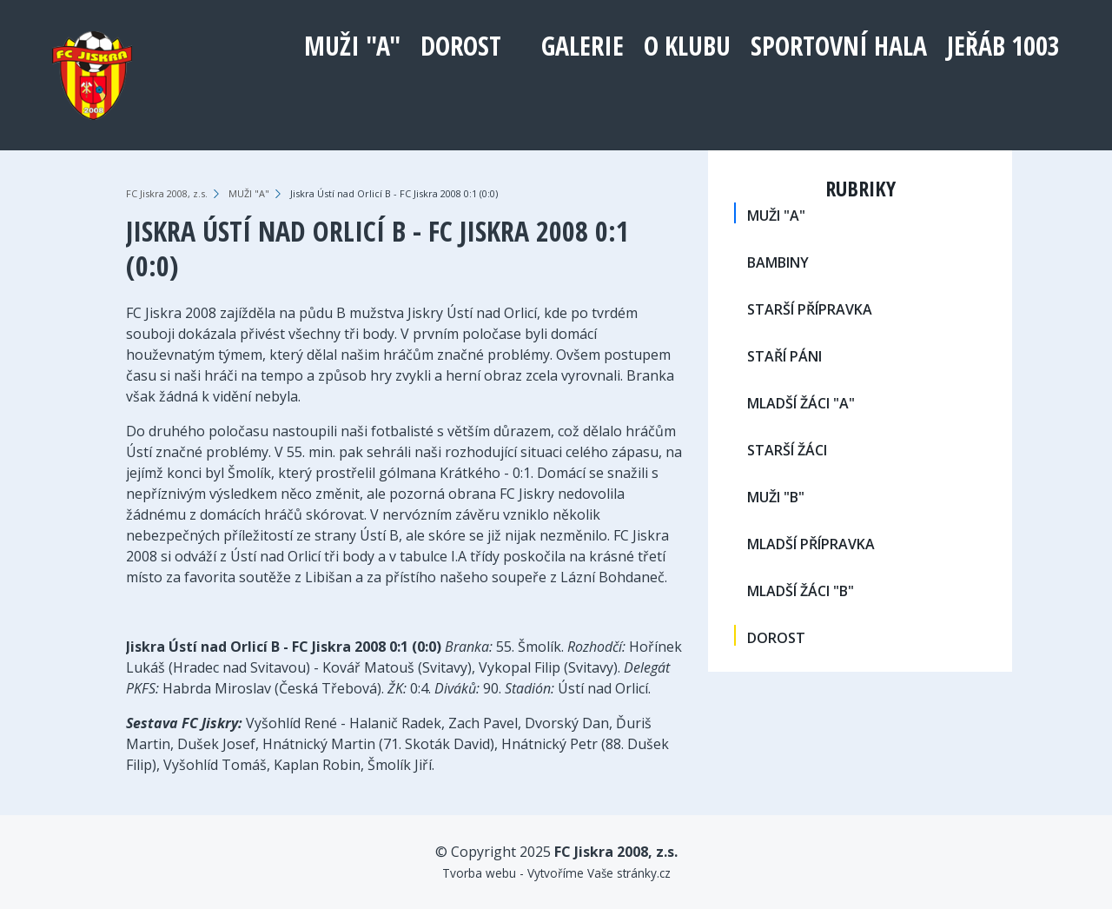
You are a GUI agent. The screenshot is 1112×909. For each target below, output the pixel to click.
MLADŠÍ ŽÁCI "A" (801, 403)
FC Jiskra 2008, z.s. (167, 193)
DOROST (460, 45)
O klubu (687, 45)
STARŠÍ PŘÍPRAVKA (809, 309)
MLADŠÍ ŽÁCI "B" (800, 590)
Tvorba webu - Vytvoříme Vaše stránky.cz (556, 873)
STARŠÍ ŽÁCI (787, 450)
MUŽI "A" (352, 45)
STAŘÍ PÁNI (784, 356)
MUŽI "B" (775, 497)
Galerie (582, 45)
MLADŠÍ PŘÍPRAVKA (811, 544)
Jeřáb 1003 (1003, 45)
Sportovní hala (839, 45)
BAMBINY (778, 262)
